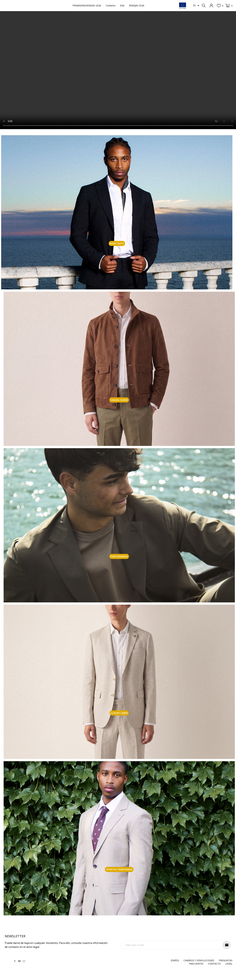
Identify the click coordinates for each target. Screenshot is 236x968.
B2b (122, 5)
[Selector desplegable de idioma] (196, 6)
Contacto (111, 5)
